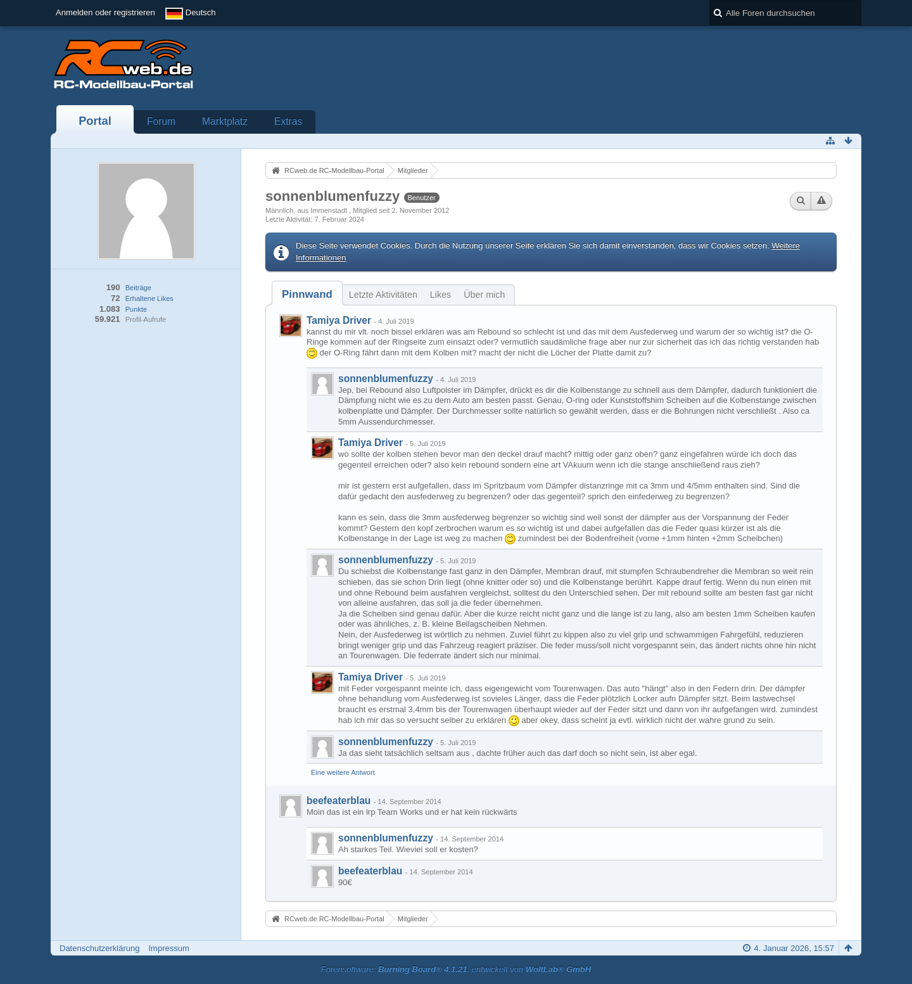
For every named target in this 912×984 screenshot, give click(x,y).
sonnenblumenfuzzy (385, 378)
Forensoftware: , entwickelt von (456, 969)
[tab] (307, 294)
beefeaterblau (338, 800)
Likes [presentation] (440, 295)
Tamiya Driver (339, 320)
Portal (95, 121)
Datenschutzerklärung (99, 948)
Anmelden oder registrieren (105, 12)
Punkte (136, 309)
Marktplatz (225, 121)
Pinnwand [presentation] (307, 294)
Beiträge (138, 287)
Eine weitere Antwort (343, 772)
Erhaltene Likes (149, 298)
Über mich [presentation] (484, 295)
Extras (288, 121)
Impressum (168, 948)
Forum (161, 121)
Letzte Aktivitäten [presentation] (383, 295)
